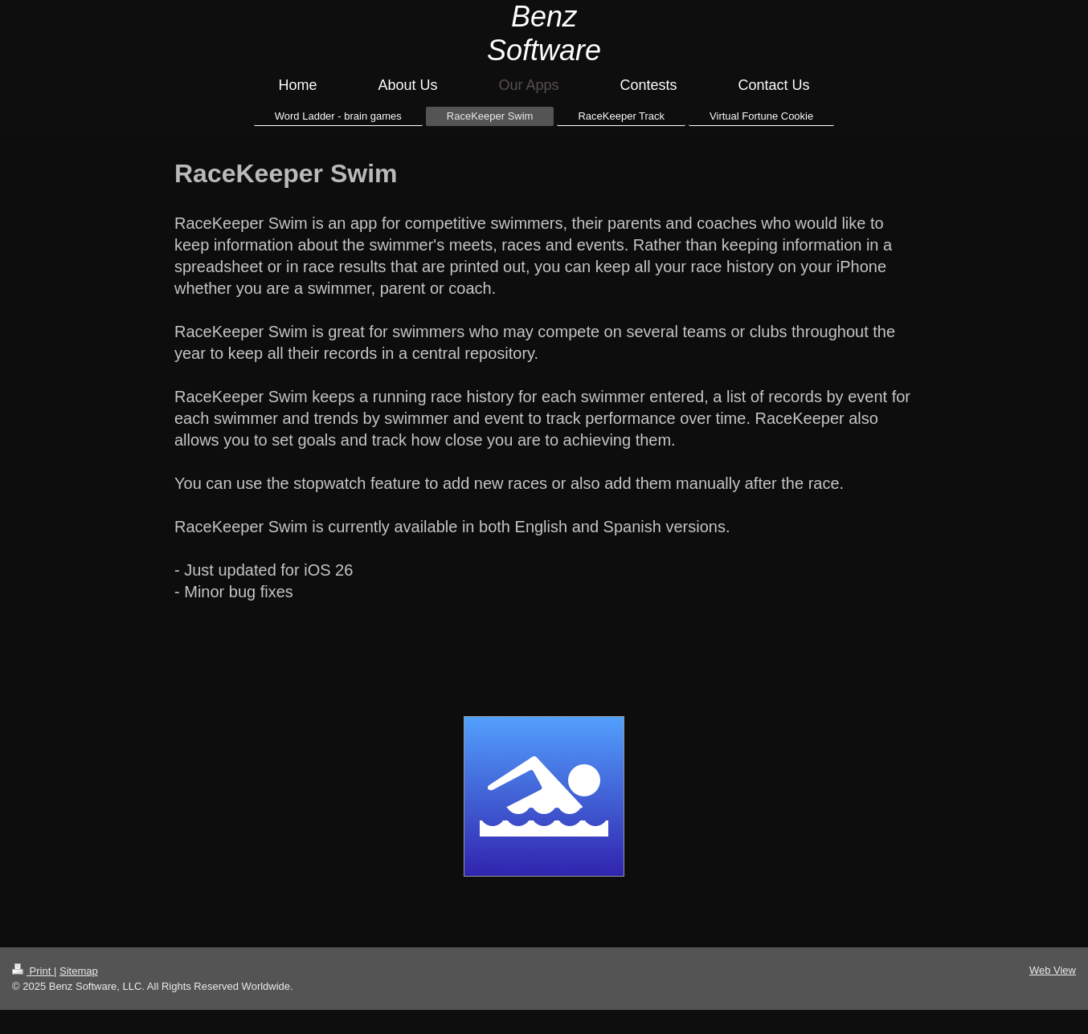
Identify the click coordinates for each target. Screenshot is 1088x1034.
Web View (1052, 970)
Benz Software (544, 33)
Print (33, 971)
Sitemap (78, 971)
